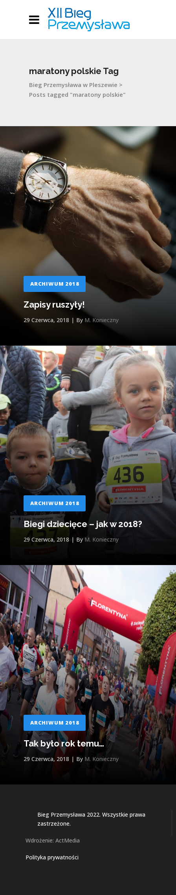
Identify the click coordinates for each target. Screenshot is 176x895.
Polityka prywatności (52, 857)
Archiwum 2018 (54, 283)
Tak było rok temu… (64, 743)
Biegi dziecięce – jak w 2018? (83, 524)
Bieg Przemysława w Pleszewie (73, 85)
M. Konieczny (101, 320)
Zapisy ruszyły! (54, 304)
